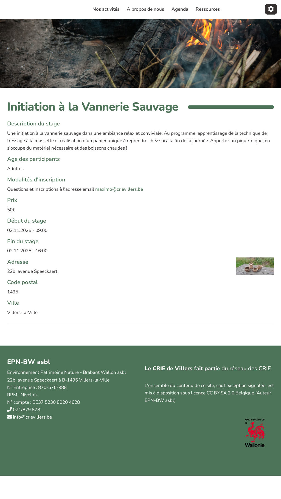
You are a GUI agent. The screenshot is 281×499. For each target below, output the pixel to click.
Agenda (180, 9)
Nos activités (105, 9)
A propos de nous (145, 9)
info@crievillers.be (32, 417)
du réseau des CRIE (246, 368)
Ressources (208, 9)
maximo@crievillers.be (119, 189)
